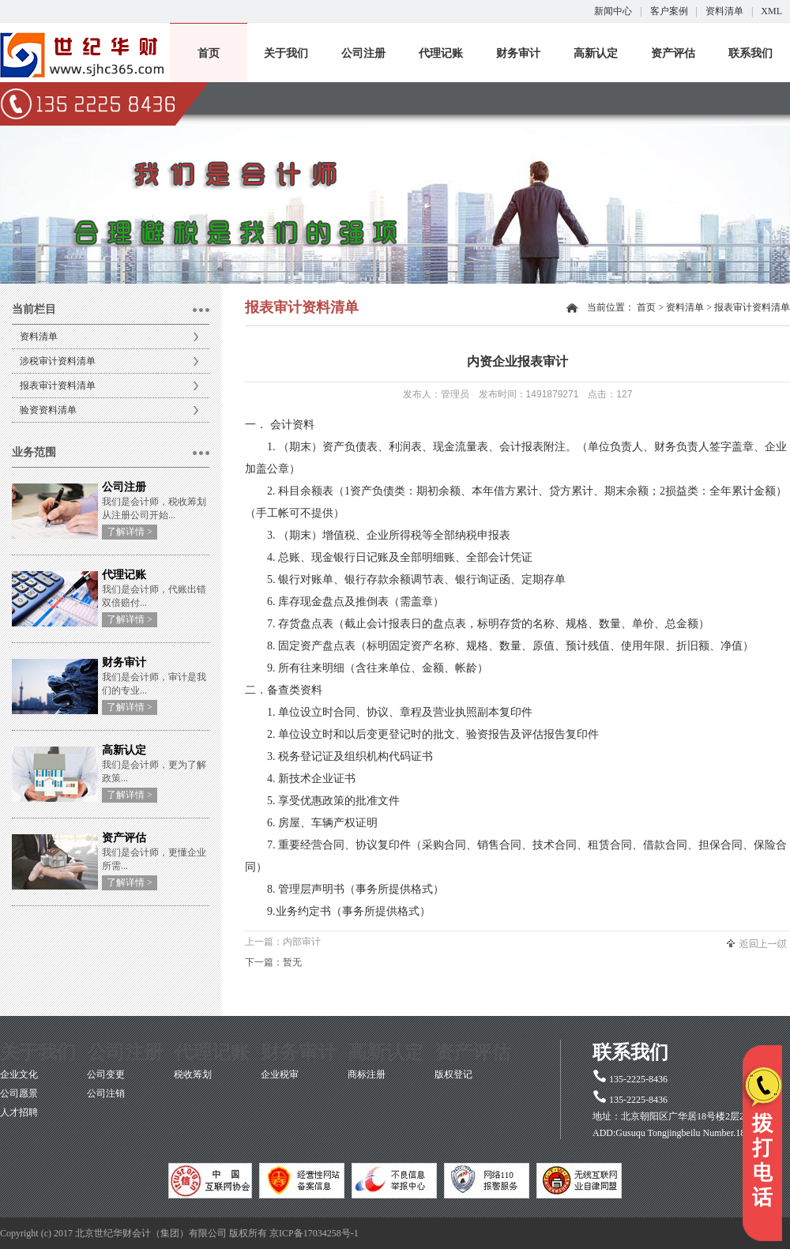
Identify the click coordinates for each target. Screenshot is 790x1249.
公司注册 (363, 53)
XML (771, 11)
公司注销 (106, 1093)
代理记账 (441, 53)
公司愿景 (19, 1093)
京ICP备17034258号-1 (314, 1233)
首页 (209, 53)
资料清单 (724, 11)
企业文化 (19, 1074)
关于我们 (286, 53)
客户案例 (669, 11)
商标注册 (367, 1074)
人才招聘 (19, 1112)
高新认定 (596, 53)
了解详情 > (129, 531)
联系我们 (750, 53)
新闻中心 (613, 11)
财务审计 (518, 53)
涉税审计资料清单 (58, 361)
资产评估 (673, 53)
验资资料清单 (48, 410)
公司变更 (106, 1074)
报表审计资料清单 (58, 385)
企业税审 (280, 1074)
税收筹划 (193, 1074)
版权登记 (453, 1074)
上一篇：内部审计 (283, 941)
